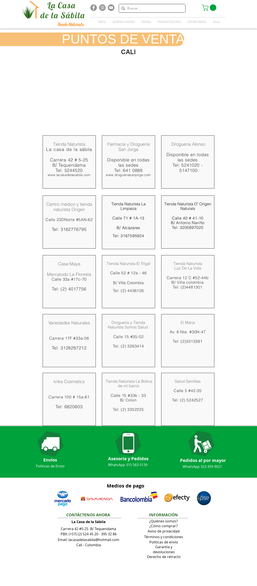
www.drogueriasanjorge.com (128, 175)
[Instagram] (102, 7)
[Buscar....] (151, 8)
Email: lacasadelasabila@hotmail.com (88, 539)
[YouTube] (111, 7)
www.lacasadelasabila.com (69, 175)
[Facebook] (93, 7)
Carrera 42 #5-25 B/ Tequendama (88, 528)
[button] (210, 7)
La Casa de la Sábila (89, 521)
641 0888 (133, 170)
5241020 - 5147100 (190, 167)
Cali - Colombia (88, 545)
